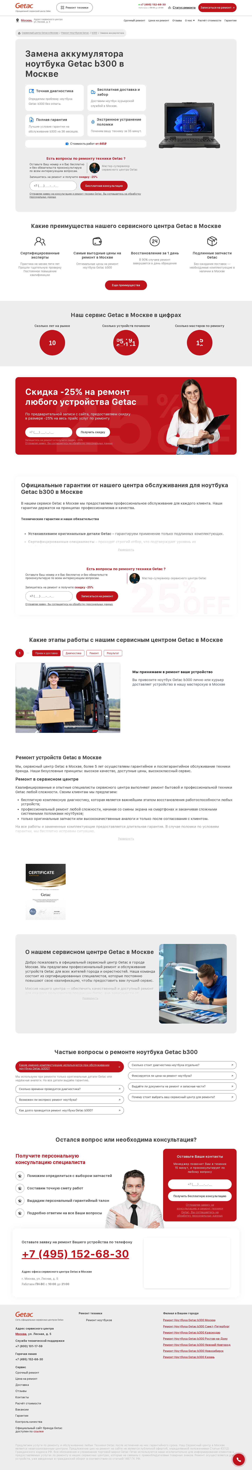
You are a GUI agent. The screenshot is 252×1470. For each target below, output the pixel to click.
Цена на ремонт (158, 20)
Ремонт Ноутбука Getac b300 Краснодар (191, 1332)
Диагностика (73, 653)
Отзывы (177, 20)
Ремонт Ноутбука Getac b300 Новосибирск (193, 1351)
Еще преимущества (126, 285)
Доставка (22, 1385)
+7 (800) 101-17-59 (29, 1346)
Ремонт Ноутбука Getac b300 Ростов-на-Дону (195, 1338)
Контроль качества (28, 1421)
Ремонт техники (74, 7)
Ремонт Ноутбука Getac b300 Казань (189, 1357)
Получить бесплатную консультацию (199, 1196)
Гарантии (231, 20)
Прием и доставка (46, 653)
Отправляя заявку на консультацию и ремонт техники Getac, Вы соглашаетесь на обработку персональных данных (200, 1210)
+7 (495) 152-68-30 (153, 4)
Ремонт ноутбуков (99, 1320)
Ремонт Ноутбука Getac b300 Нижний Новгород (196, 1344)
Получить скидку (93, 432)
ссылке (38, 1431)
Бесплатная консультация (104, 186)
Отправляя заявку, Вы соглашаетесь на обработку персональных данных (69, 443)
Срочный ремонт (134, 20)
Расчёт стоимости (209, 20)
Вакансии (22, 1409)
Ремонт (94, 653)
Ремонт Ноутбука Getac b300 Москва (189, 1320)
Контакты (22, 1397)
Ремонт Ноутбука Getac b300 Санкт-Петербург (196, 1326)
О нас (188, 20)
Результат (113, 653)
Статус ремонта (181, 7)
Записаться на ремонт (97, 596)
